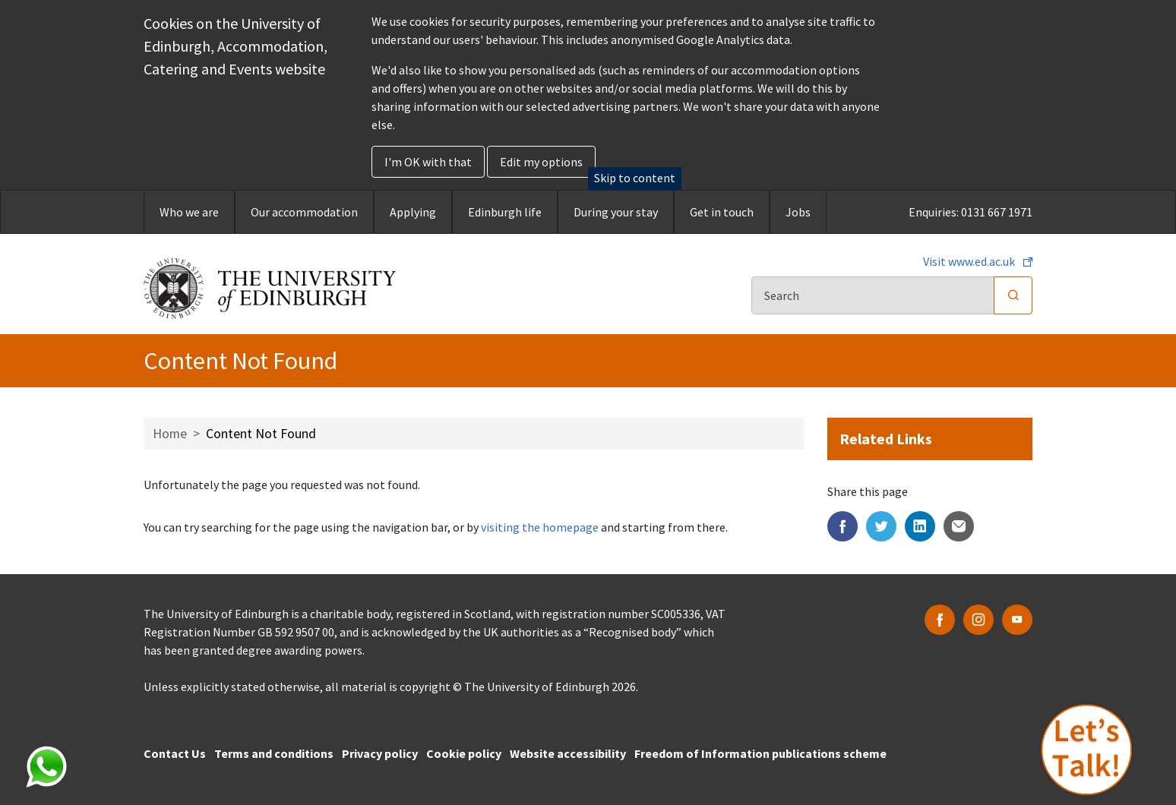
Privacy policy (380, 753)
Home (170, 433)
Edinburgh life (505, 211)
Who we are (189, 211)
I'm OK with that (428, 161)
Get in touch (722, 211)
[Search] (872, 295)
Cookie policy (463, 753)
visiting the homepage (540, 527)
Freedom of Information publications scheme (760, 753)
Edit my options (541, 161)
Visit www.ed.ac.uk (970, 261)
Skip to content (634, 177)
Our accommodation (304, 211)
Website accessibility (568, 753)
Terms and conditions (274, 753)
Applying (413, 211)
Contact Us (175, 753)
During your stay (616, 211)
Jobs (798, 211)
